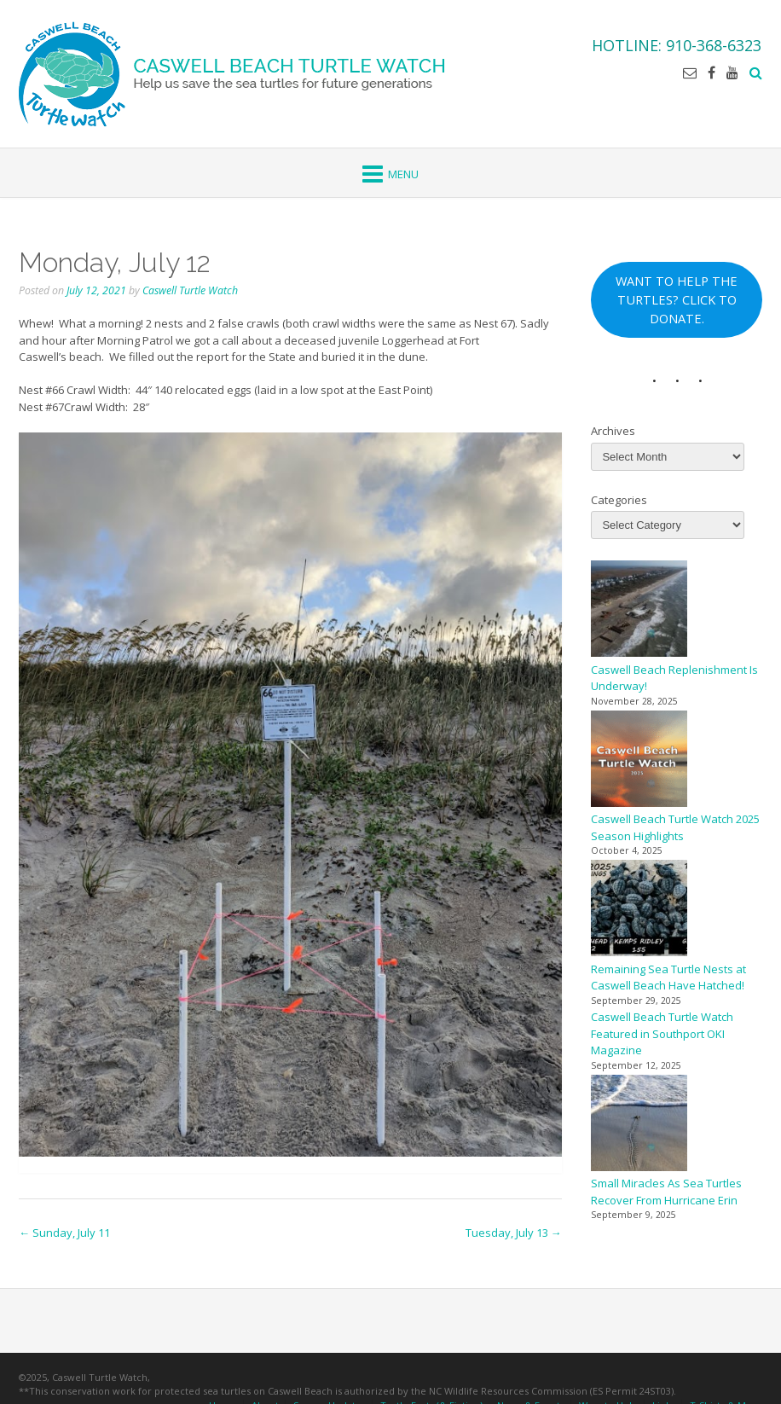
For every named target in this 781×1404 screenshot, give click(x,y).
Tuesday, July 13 (514, 1232)
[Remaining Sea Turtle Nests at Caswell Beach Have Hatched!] (639, 910)
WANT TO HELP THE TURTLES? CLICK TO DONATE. (677, 299)
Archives (613, 430)
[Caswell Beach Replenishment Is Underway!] (639, 611)
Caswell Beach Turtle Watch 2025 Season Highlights (675, 827)
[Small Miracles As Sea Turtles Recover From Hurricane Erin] (639, 1125)
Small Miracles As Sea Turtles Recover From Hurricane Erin (666, 1191)
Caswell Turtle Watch (190, 290)
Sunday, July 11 (64, 1232)
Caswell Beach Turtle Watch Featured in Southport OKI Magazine (662, 1033)
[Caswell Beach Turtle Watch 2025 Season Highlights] (639, 761)
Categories (619, 500)
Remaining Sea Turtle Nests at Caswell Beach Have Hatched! (668, 977)
